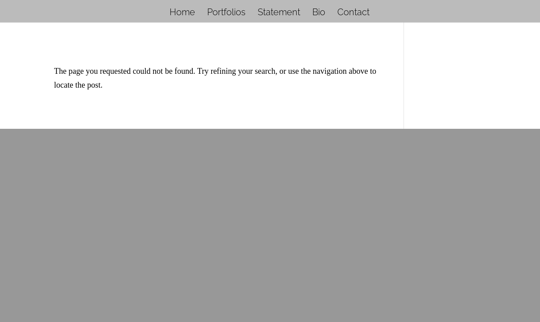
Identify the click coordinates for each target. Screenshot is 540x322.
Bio (318, 13)
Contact (353, 13)
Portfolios (226, 13)
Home (182, 13)
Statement (279, 13)
